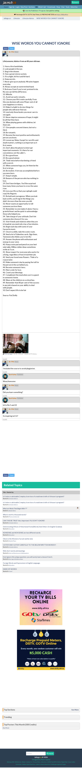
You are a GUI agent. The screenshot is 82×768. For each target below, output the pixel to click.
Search (50, 753)
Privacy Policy (37, 762)
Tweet (12, 48)
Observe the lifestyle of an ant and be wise (18, 539)
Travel (10, 571)
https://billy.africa (62, 14)
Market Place (12, 541)
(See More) (6, 728)
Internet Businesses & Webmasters (19, 553)
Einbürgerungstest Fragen (58, 764)
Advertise (74, 7)
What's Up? (42, 7)
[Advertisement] (42, 30)
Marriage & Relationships (16, 559)
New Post (24, 7)
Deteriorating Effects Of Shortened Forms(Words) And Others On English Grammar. (32, 527)
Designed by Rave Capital (41, 760)
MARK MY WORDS (10, 569)
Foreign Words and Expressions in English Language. (21, 563)
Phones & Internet (14, 516)
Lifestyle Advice (13, 498)
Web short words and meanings (14, 551)
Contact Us (29, 762)
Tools (68, 7)
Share (5, 48)
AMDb (49, 762)
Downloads (51, 7)
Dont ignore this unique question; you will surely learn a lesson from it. (28, 557)
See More (75, 710)
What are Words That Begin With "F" (15, 508)
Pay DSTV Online (56, 762)
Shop (58, 7)
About (23, 762)
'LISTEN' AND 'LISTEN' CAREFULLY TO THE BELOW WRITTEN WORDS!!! (29, 545)
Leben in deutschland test (43, 764)
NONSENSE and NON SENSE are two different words (21, 533)
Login (17, 7)
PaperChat (64, 762)
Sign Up (11, 7)
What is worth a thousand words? (14, 515)
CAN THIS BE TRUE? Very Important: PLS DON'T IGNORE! (24, 521)
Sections (32, 7)
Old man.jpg (7, 354)
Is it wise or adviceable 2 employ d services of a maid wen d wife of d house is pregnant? (33, 496)
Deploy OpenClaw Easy (28, 764)
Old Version (18, 762)
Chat (62, 7)
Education (11, 529)
